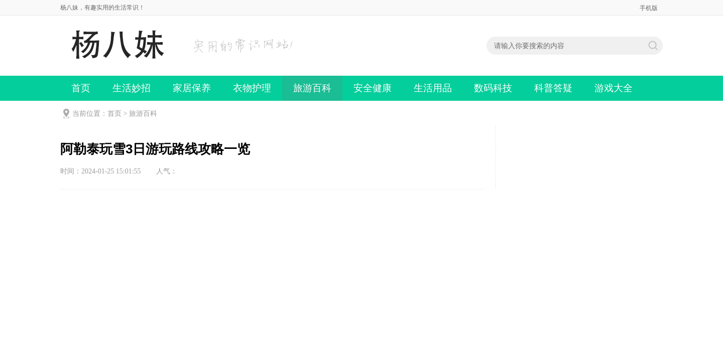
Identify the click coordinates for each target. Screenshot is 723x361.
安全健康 (372, 88)
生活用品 (433, 88)
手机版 (649, 8)
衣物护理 (252, 88)
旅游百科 (312, 88)
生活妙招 (131, 88)
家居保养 (192, 88)
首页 (80, 88)
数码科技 (493, 88)
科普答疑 (553, 88)
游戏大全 (613, 88)
